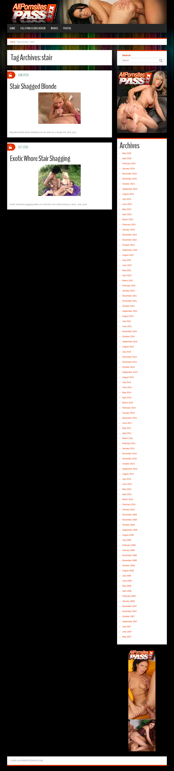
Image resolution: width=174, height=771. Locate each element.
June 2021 (127, 326)
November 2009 (129, 520)
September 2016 (129, 341)
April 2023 (127, 214)
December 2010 (129, 453)
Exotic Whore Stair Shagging (40, 158)
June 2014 (127, 387)
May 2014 (126, 392)
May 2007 (126, 637)
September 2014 (129, 372)
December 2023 (129, 174)
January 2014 (128, 413)
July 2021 (126, 321)
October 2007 (128, 616)
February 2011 (129, 443)
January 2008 (128, 601)
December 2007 (129, 606)
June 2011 (127, 423)
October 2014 (128, 367)
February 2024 (129, 163)
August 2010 (128, 474)
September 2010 (129, 469)
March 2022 (127, 280)
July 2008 (126, 576)
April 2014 (127, 397)
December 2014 (129, 357)
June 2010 (127, 484)
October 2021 (128, 306)
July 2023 (126, 199)
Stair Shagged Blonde (33, 86)
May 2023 (126, 209)
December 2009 (129, 514)
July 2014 (126, 382)
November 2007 (129, 611)
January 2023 (128, 230)
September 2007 (129, 621)
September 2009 (129, 530)
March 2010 (127, 499)
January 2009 (128, 550)
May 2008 (126, 586)
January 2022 (128, 291)
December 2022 (129, 235)
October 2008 (128, 565)
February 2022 (129, 285)
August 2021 (128, 316)
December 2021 (129, 296)
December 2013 (129, 418)
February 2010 (129, 504)
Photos (67, 28)
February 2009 (129, 545)
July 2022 (126, 260)
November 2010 (129, 459)
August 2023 (128, 194)
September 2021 (129, 311)
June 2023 (127, 204)
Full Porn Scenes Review (33, 28)
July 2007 (126, 626)
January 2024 (128, 168)
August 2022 (128, 255)
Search (126, 55)
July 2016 (126, 352)
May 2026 (126, 153)
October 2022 (128, 245)
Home (12, 28)
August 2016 (128, 347)
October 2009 (128, 525)
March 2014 (127, 403)
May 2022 (126, 270)
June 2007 (127, 632)
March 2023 (127, 219)
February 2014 (129, 408)
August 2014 (128, 377)
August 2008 (128, 570)
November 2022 (129, 240)
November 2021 (129, 301)
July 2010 (126, 479)
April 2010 (127, 494)
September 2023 (129, 189)
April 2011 (127, 433)
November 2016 (129, 331)
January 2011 (128, 448)
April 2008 (127, 591)
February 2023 (129, 224)
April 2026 (127, 158)
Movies (54, 28)
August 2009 (128, 535)
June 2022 (127, 265)
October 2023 (128, 184)
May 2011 (126, 428)
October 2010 (128, 464)
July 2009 (126, 540)
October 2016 (128, 336)
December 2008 (129, 555)
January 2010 (128, 509)
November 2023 (129, 179)
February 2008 (129, 596)
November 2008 (129, 560)
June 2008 (127, 581)
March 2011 (127, 438)
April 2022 (127, 275)
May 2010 (126, 489)
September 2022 (129, 250)
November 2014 (129, 362)
